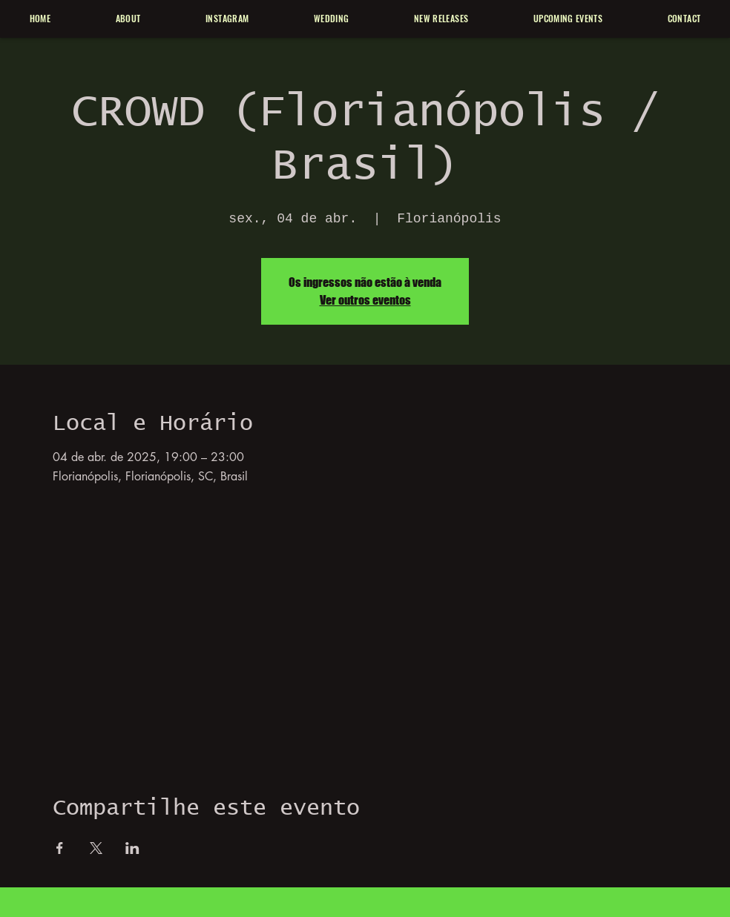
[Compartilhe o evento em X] (96, 848)
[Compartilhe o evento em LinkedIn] (132, 848)
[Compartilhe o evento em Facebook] (60, 848)
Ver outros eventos (365, 300)
